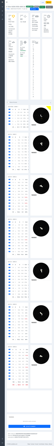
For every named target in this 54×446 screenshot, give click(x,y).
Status (46, 444)
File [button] (41, 7)
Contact (33, 444)
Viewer (33, 9)
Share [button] (49, 7)
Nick (8, 9)
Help (28, 444)
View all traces (13, 102)
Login (42, 2)
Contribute (41, 444)
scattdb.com (14, 444)
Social (36, 444)
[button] (50, 102)
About (50, 444)
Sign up (49, 2)
